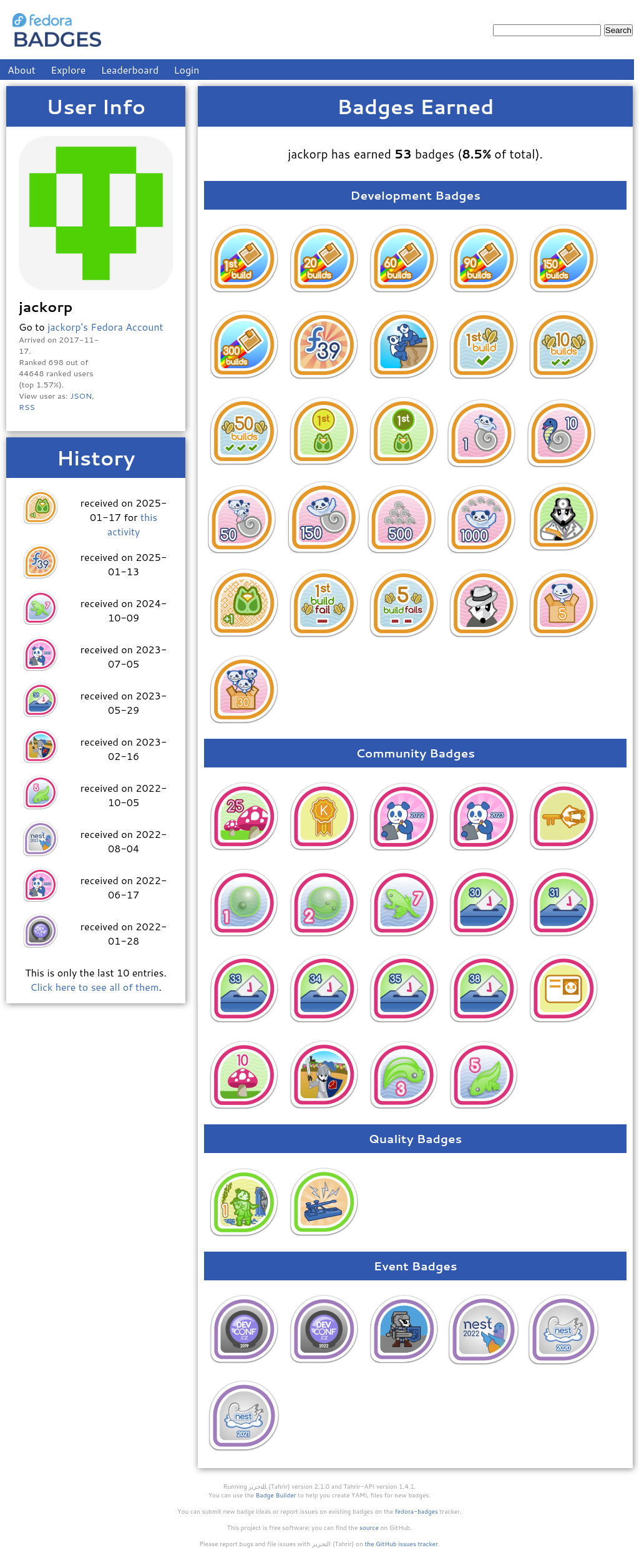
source (369, 1527)
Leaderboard (130, 69)
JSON (81, 395)
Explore (68, 69)
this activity (132, 524)
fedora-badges (416, 1511)
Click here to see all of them (94, 987)
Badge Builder (276, 1495)
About (21, 69)
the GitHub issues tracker (401, 1543)
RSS (27, 406)
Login (187, 69)
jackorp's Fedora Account (105, 326)
